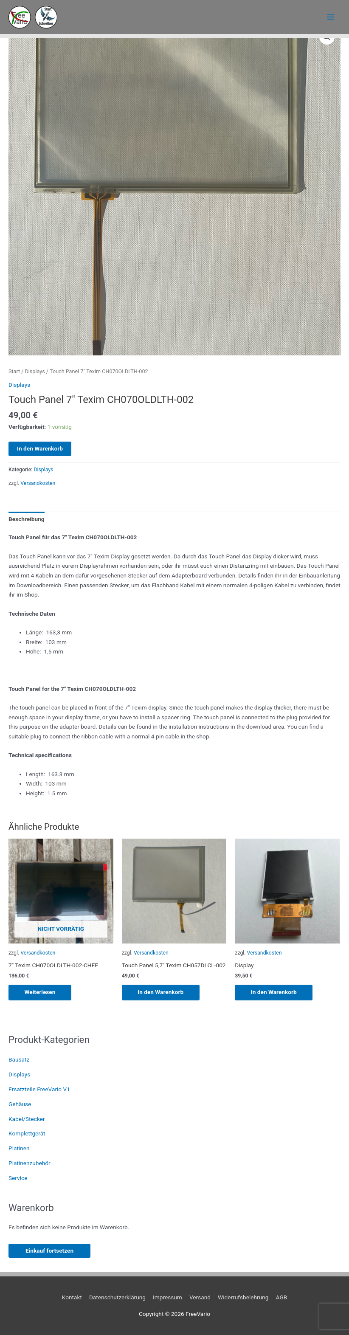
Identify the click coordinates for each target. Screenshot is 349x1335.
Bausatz (18, 1059)
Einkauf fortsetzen (49, 1250)
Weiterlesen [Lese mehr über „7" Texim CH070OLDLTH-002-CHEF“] (40, 992)
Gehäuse (19, 1104)
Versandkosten (37, 483)
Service (17, 1177)
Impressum (167, 1297)
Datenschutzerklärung (117, 1297)
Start (14, 371)
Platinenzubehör (29, 1163)
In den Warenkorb (40, 448)
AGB (281, 1297)
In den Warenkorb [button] (162, 992)
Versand (200, 1297)
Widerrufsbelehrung (243, 1297)
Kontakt (72, 1297)
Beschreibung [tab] (26, 518)
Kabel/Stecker (26, 1118)
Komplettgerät (26, 1133)
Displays (35, 371)
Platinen (19, 1148)
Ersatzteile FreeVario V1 (39, 1089)
